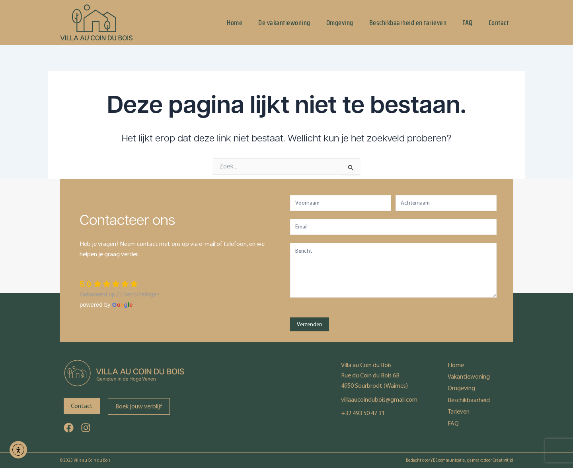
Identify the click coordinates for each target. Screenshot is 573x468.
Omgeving (339, 22)
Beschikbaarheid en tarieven (408, 22)
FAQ (467, 22)
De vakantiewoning (284, 22)
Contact (499, 22)
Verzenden (309, 324)
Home (234, 22)
